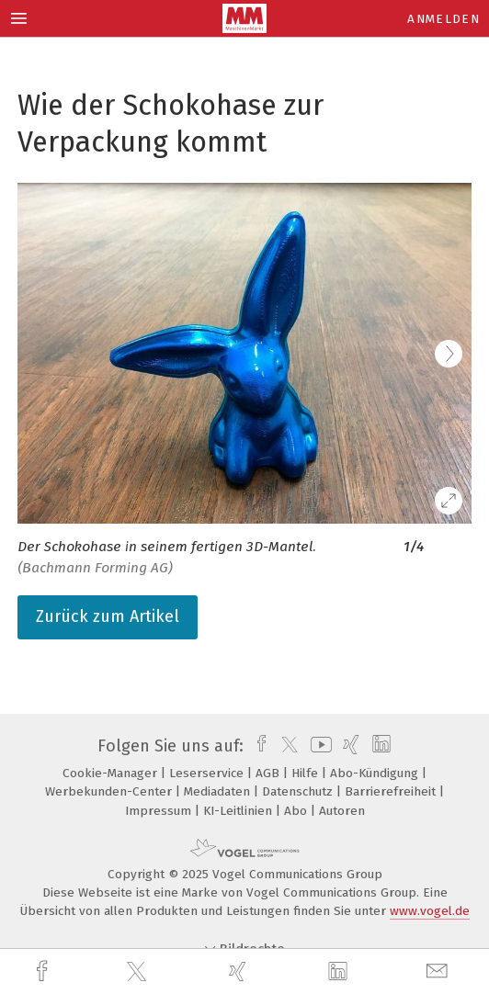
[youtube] (318, 746)
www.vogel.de (430, 911)
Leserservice (208, 773)
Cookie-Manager (112, 773)
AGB (269, 773)
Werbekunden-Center (110, 791)
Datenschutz (299, 791)
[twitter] (139, 972)
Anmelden (443, 19)
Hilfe (306, 773)
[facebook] (44, 971)
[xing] (240, 971)
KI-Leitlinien (239, 811)
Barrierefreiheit (392, 791)
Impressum (160, 811)
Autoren (342, 811)
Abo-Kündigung (376, 773)
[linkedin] (340, 972)
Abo (297, 811)
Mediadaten (219, 791)
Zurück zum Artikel (107, 616)
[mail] (439, 971)
